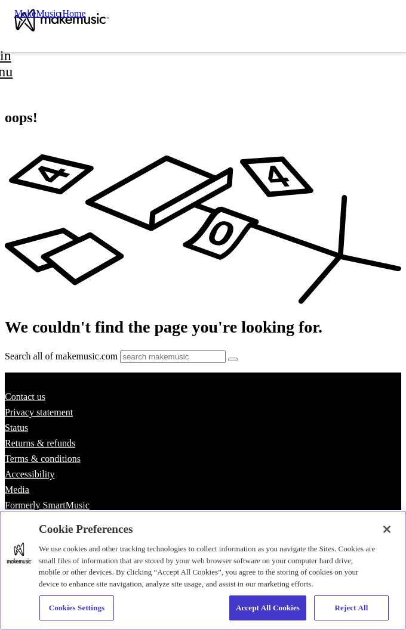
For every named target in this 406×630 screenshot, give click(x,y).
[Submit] (233, 359)
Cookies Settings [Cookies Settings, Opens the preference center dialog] (76, 607)
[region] (203, 570)
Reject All (351, 607)
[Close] (387, 529)
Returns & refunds (40, 443)
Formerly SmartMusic (47, 505)
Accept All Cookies (268, 607)
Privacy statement (39, 412)
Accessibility (30, 474)
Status (16, 428)
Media (17, 490)
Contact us (25, 397)
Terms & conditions (43, 459)
